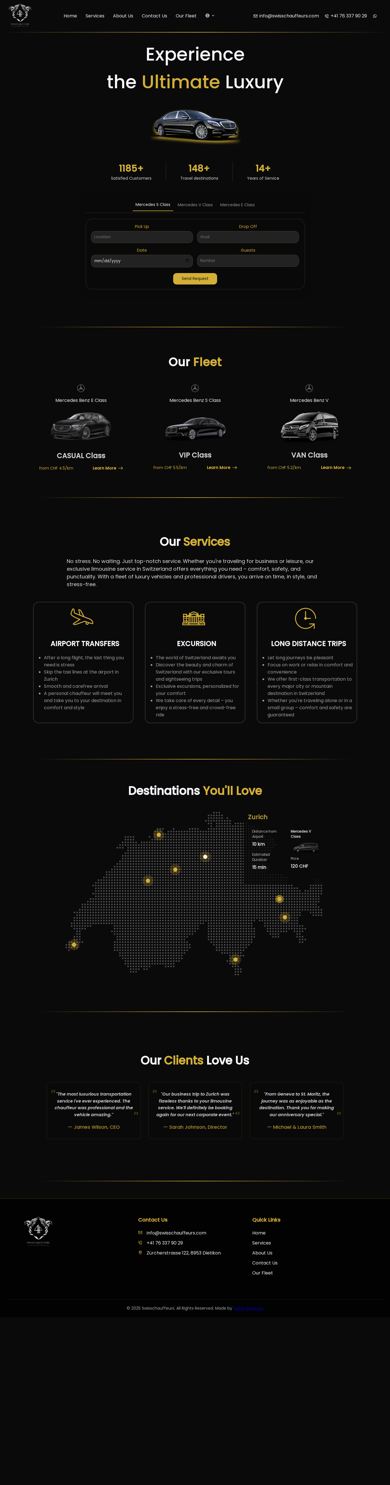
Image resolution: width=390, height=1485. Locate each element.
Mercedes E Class (237, 205)
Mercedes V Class (195, 205)
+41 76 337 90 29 (160, 1243)
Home (70, 16)
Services (95, 16)
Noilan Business (248, 1308)
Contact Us (154, 16)
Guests (248, 250)
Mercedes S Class (153, 204)
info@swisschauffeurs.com (172, 1233)
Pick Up (142, 226)
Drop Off (248, 226)
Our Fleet (186, 16)
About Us (123, 16)
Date (142, 250)
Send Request (195, 278)
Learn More (108, 468)
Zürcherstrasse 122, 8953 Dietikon (179, 1253)
